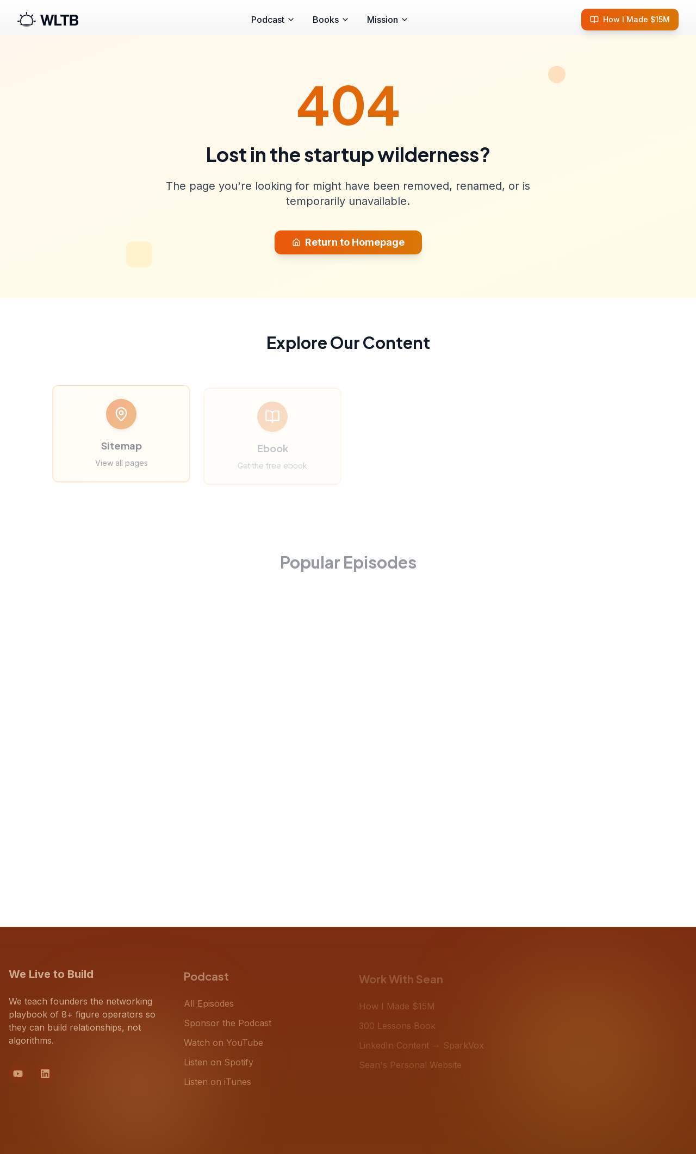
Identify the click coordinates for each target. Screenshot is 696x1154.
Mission (388, 19)
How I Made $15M (630, 19)
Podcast (273, 19)
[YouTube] (18, 1079)
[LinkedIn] (45, 1079)
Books (331, 19)
